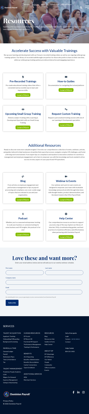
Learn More (23, 95)
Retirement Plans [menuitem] (8, 357)
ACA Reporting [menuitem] (29, 357)
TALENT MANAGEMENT (12, 368)
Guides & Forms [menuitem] (50, 342)
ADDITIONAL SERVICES (33, 374)
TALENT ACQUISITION (12, 333)
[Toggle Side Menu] (87, 7)
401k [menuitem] (25, 377)
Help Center (69, 348)
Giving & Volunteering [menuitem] (10, 382)
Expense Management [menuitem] (10, 380)
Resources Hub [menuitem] (49, 339)
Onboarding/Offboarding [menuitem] (11, 339)
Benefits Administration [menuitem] (31, 359)
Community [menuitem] (48, 365)
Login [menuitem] (67, 336)
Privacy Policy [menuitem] (8, 401)
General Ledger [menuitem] (8, 351)
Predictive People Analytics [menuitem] (12, 372)
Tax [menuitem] (4, 362)
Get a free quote (71, 333)
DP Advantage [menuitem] (49, 354)
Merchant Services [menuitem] (30, 380)
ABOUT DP (49, 351)
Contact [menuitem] (68, 342)
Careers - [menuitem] (72, 339)
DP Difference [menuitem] (49, 357)
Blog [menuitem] (46, 336)
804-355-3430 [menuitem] (70, 351)
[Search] (81, 8)
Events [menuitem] (47, 370)
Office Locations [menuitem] (50, 367)
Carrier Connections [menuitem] (30, 365)
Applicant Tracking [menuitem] (9, 336)
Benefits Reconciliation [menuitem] (31, 362)
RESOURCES (49, 333)
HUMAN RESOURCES (32, 333)
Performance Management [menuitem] (32, 344)
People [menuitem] (47, 362)
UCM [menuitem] (4, 374)
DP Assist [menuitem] (27, 336)
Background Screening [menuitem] (10, 342)
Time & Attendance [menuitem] (9, 359)
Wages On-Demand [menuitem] (9, 377)
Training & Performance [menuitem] (31, 347)
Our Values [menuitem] (48, 359)
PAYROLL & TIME (9, 348)
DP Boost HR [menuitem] (28, 339)
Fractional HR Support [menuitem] (31, 342)
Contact (27, 11)
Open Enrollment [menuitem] (29, 367)
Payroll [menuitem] (5, 354)
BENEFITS (28, 353)
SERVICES (8, 326)
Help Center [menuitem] (49, 344)
